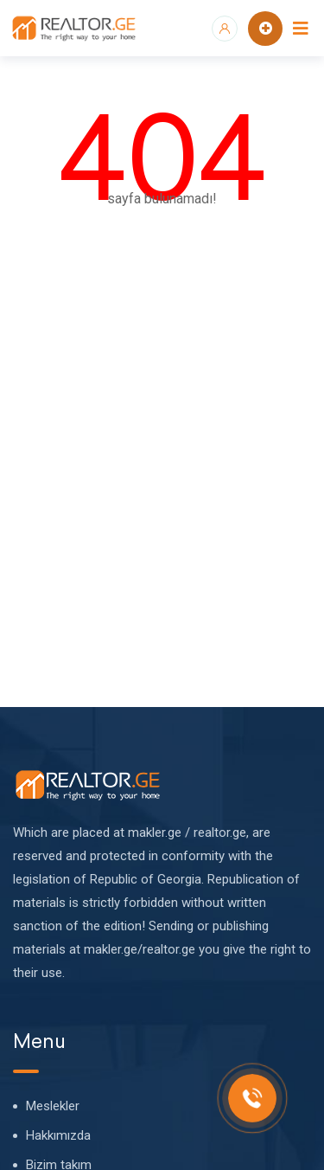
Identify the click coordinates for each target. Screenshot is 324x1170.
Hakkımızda (58, 1135)
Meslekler (52, 1106)
